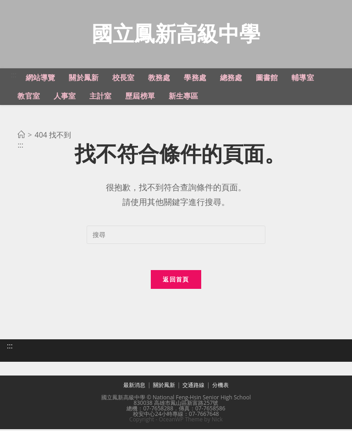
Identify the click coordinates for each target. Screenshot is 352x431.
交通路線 (193, 387)
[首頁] (21, 136)
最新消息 (134, 387)
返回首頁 (176, 281)
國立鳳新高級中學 (176, 34)
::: (13, 76)
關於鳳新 (164, 387)
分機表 (220, 387)
